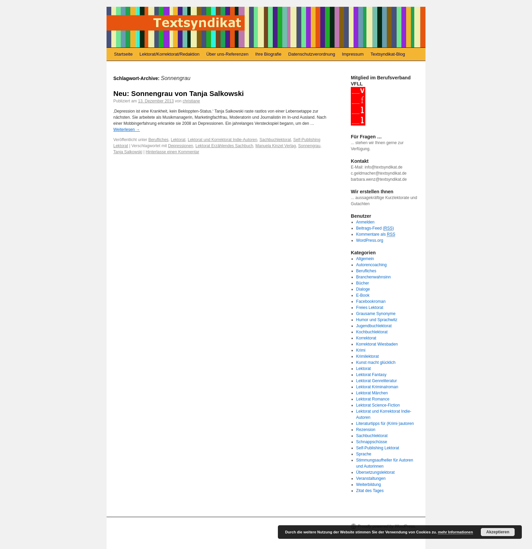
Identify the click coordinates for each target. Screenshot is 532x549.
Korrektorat (366, 338)
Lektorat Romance (373, 399)
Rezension (366, 429)
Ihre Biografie (268, 54)
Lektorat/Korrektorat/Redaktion (169, 54)
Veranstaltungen (371, 478)
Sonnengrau (309, 145)
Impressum (353, 54)
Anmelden (365, 222)
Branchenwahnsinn (373, 277)
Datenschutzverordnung (311, 54)
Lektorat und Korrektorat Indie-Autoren (222, 139)
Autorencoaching (371, 264)
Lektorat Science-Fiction (378, 405)
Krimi (360, 350)
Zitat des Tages (370, 490)
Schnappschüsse (371, 441)
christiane (191, 101)
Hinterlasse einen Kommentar (172, 152)
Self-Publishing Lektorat (377, 448)
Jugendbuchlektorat (374, 325)
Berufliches (158, 139)
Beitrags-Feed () (375, 228)
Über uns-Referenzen (227, 54)
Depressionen (180, 145)
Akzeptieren (497, 532)
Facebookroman (371, 301)
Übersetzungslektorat (375, 472)
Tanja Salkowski (127, 152)
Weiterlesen (126, 129)
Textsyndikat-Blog (387, 54)
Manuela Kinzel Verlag (275, 145)
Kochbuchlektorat (372, 332)
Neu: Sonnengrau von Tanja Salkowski (178, 93)
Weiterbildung (368, 484)
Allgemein (365, 258)
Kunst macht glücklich (376, 362)
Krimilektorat (367, 356)
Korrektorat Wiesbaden (377, 344)
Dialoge (363, 289)
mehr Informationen (455, 532)
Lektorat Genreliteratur (376, 380)
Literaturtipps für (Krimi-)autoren (385, 423)
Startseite (123, 54)
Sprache (364, 454)
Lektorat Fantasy (371, 374)
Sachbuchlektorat (275, 139)
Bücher (362, 283)
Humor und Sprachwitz (376, 319)
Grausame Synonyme (376, 313)
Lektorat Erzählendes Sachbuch (224, 145)
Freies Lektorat (369, 307)
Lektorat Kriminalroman (377, 387)
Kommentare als (375, 234)
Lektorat (178, 139)
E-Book (362, 295)
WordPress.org (369, 240)
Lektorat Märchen (372, 393)
